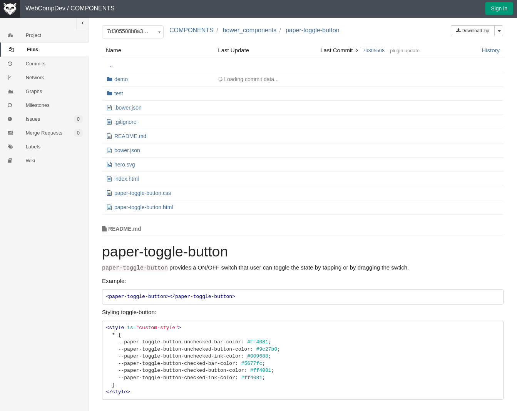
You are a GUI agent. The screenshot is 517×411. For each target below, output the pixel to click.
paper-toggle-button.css (142, 193)
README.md (130, 136)
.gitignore (125, 122)
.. (111, 65)
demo (121, 79)
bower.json (127, 150)
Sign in (499, 8)
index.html (126, 179)
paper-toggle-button (313, 30)
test (118, 93)
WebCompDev (45, 8)
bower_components (249, 30)
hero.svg (124, 164)
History (491, 50)
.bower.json (128, 108)
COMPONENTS (92, 8)
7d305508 (374, 50)
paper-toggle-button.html (143, 207)
